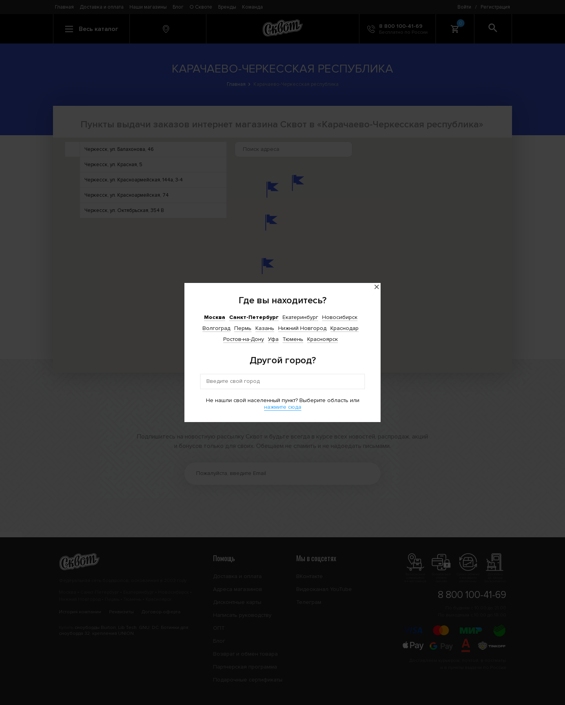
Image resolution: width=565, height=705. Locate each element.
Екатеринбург (300, 317)
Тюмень (292, 339)
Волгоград (216, 328)
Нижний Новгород (302, 328)
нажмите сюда (282, 407)
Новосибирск (339, 317)
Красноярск (322, 339)
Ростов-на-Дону (243, 339)
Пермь (243, 328)
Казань (264, 328)
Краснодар (344, 328)
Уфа (273, 339)
